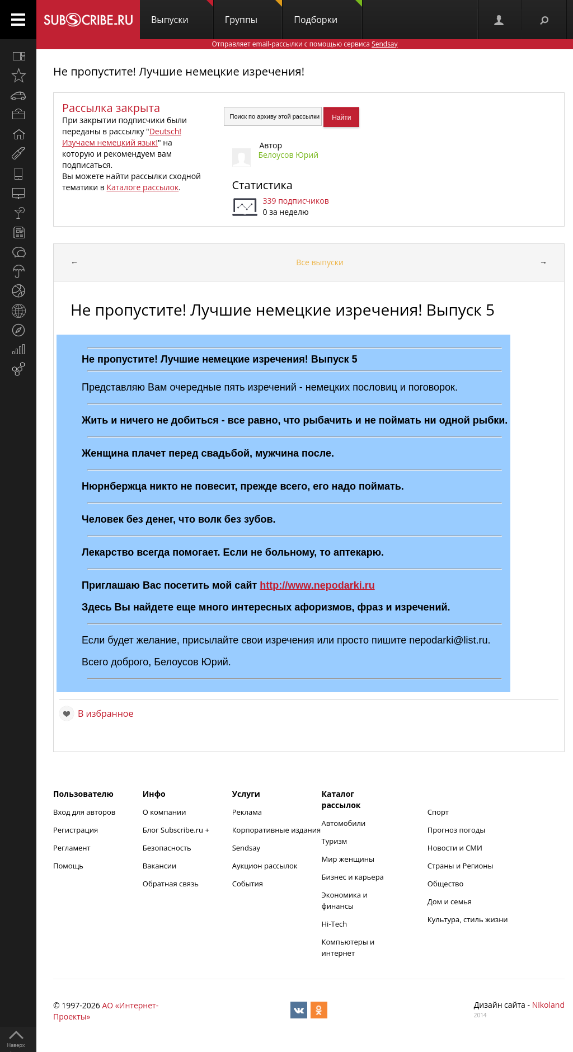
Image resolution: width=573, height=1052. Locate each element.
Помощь (68, 866)
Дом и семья (450, 901)
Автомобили (344, 823)
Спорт (438, 812)
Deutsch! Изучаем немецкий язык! (121, 137)
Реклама (247, 812)
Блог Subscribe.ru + (177, 830)
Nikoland (548, 1004)
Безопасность (167, 848)
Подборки (328, 13)
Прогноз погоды (456, 830)
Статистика (262, 184)
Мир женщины (348, 859)
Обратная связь (171, 884)
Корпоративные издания (276, 830)
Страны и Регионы (461, 866)
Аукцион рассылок (265, 866)
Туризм (334, 841)
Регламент (72, 848)
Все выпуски (320, 262)
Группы (253, 13)
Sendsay (246, 848)
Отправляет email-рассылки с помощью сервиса (304, 44)
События (247, 884)
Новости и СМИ (455, 848)
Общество (445, 884)
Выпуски (182, 13)
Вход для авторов (84, 812)
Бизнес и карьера (353, 877)
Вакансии (160, 866)
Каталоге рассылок (142, 187)
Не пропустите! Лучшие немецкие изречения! (178, 71)
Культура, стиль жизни (468, 919)
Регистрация (75, 830)
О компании (164, 812)
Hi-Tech (334, 924)
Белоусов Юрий (289, 154)
